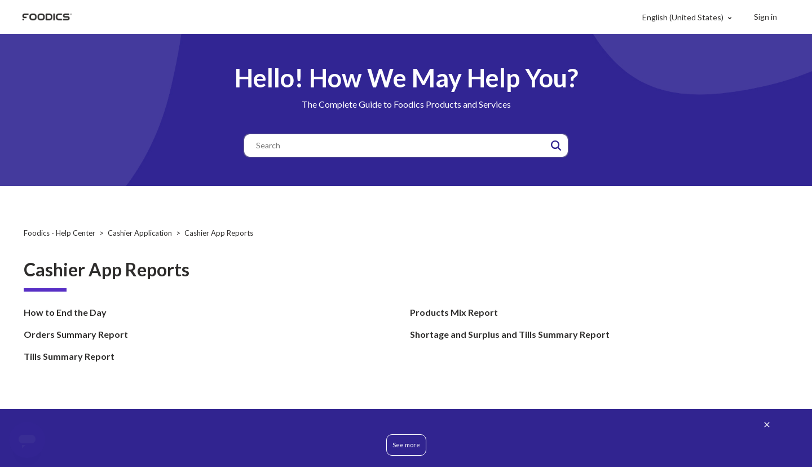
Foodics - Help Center (59, 232)
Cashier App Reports (218, 232)
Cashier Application (140, 232)
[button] (556, 145)
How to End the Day (65, 312)
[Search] (406, 145)
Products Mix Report (454, 312)
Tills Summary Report (69, 356)
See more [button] (406, 444)
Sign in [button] (765, 16)
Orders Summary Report (76, 334)
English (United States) (683, 17)
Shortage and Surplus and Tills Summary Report (510, 334)
